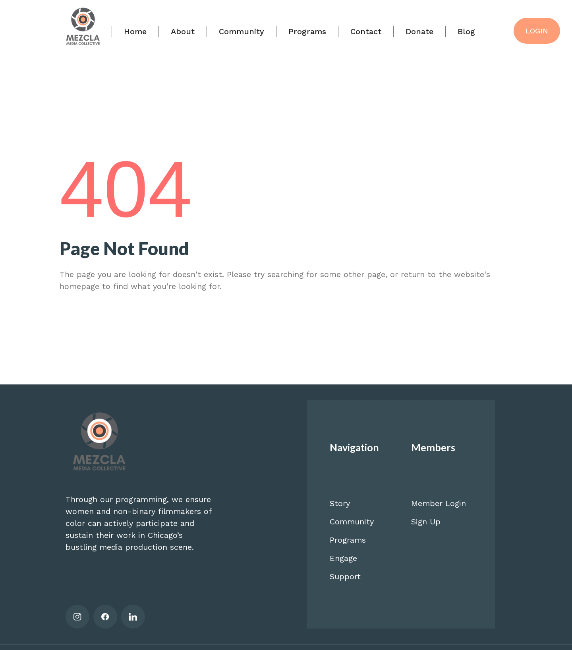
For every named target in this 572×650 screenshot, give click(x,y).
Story (340, 503)
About (183, 31)
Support (345, 576)
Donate (419, 31)
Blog (466, 31)
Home (135, 31)
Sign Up (426, 521)
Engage (343, 558)
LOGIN (537, 31)
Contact (365, 31)
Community (241, 31)
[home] (83, 29)
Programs (307, 31)
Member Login (438, 503)
